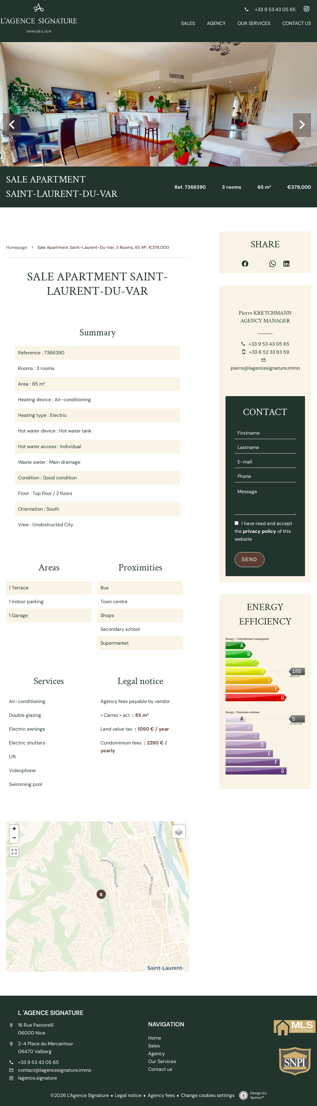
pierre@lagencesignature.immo (265, 368)
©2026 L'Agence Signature (79, 1095)
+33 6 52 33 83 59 (269, 352)
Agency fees (161, 1095)
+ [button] (14, 829)
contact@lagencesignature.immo (54, 1070)
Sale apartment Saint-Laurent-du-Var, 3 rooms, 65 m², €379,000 (103, 247)
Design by (251, 1095)
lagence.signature (37, 1078)
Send (249, 559)
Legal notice (128, 1095)
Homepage (16, 247)
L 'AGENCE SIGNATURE (50, 1013)
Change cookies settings (208, 1095)
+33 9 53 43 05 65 (269, 344)
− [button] (14, 838)
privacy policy (259, 531)
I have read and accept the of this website (263, 531)
